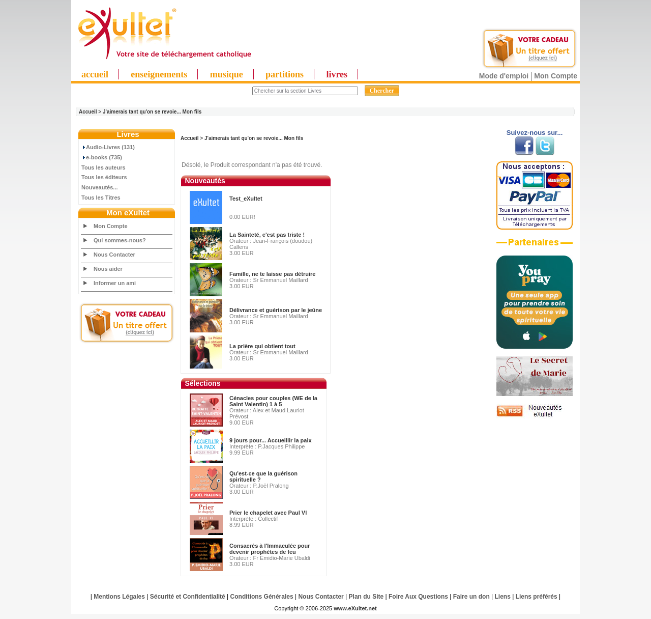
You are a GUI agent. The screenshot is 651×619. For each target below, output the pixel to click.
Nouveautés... (99, 187)
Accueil (88, 112)
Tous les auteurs (103, 167)
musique (226, 74)
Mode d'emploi (503, 76)
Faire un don (471, 596)
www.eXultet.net (355, 608)
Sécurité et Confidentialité (187, 596)
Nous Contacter (114, 254)
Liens (503, 596)
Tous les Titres (101, 197)
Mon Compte (555, 76)
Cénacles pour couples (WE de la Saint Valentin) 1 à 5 (273, 401)
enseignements (159, 74)
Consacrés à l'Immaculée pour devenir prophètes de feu (269, 549)
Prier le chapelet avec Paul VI (268, 513)
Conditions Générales (261, 596)
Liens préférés (536, 596)
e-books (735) (101, 157)
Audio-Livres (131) (108, 147)
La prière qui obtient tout (262, 346)
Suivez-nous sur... (535, 132)
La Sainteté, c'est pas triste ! (267, 235)
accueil (94, 74)
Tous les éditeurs (104, 177)
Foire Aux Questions (418, 596)
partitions (284, 74)
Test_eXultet (245, 198)
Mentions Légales (119, 596)
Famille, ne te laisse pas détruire (272, 274)
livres (336, 74)
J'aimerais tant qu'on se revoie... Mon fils (152, 112)
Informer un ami (115, 283)
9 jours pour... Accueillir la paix (270, 440)
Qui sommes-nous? (120, 240)
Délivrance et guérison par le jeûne (275, 310)
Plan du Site (366, 596)
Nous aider (108, 269)
